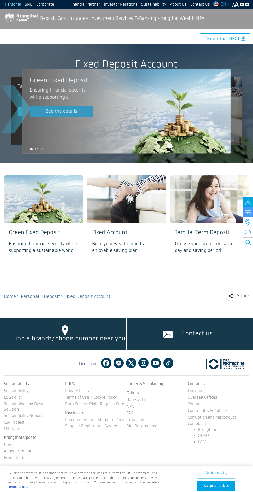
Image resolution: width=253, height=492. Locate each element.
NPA (200, 18)
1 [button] (31, 149)
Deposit (48, 18)
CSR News (13, 429)
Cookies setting (216, 477)
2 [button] (36, 149)
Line (119, 363)
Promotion (13, 458)
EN (221, 4)
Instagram (143, 363)
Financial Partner (84, 4)
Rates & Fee (137, 400)
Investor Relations (120, 4)
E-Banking (145, 18)
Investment (102, 18)
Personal (13, 4)
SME (28, 4)
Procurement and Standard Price (94, 420)
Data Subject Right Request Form (95, 404)
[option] (126, 111)
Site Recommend (141, 426)
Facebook (106, 363)
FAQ (130, 413)
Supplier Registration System (91, 426)
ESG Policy (13, 397)
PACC (202, 442)
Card (62, 18)
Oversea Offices (202, 397)
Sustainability (153, 4)
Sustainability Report (23, 416)
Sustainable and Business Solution (27, 407)
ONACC (204, 436)
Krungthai (207, 430)
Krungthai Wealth (176, 18)
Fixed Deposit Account (87, 296)
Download (135, 420)
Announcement (17, 451)
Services (124, 18)
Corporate (45, 4)
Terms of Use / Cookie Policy (91, 397)
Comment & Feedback (207, 411)
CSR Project (14, 422)
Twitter (131, 363)
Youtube (156, 363)
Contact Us (200, 4)
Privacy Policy (77, 391)
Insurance (78, 18)
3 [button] (41, 149)
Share (243, 296)
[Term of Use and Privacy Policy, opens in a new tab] (121, 477)
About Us (178, 4)
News (9, 445)
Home (10, 296)
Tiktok (168, 363)
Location (195, 391)
